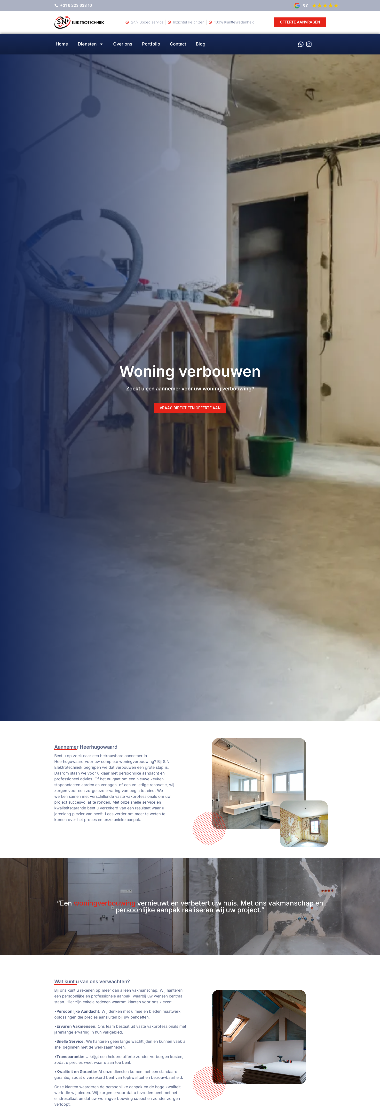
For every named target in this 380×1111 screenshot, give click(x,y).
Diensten (90, 44)
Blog (200, 43)
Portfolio (151, 43)
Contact (178, 43)
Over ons (122, 43)
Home (62, 43)
